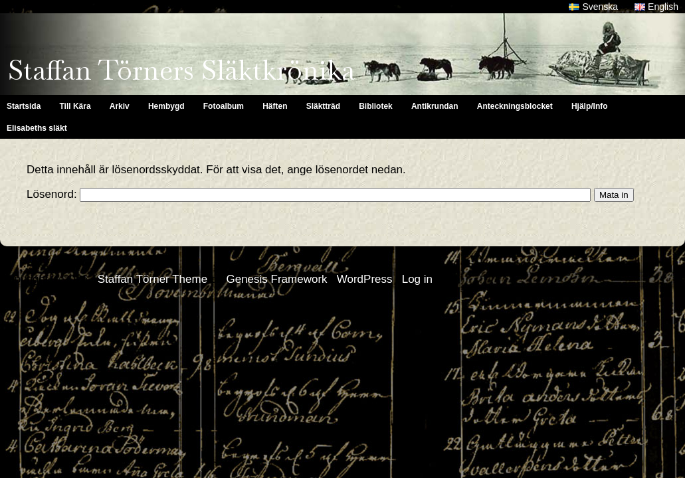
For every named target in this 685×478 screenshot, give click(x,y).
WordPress (365, 279)
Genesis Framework (276, 279)
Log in (417, 279)
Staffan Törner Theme (152, 279)
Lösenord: (309, 194)
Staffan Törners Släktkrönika (181, 70)
